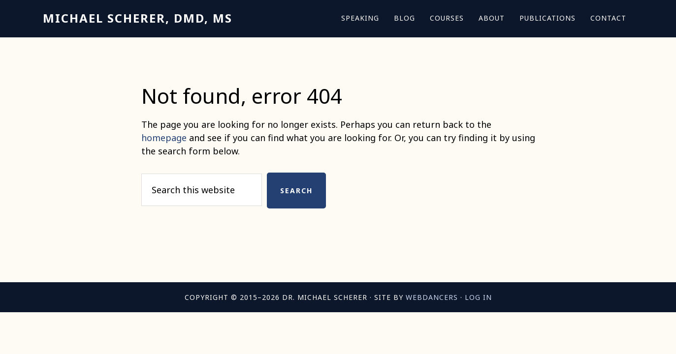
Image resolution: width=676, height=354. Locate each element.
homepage (164, 138)
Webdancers (432, 297)
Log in (478, 297)
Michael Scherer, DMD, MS (137, 18)
